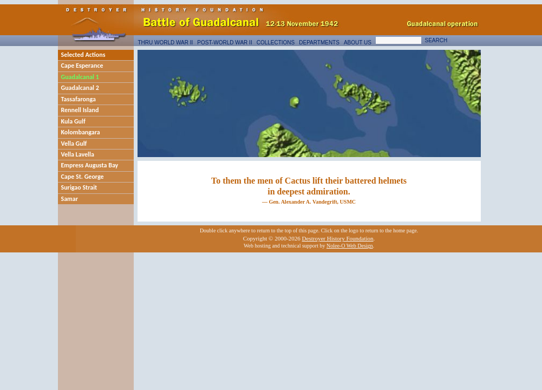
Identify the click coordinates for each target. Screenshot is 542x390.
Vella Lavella (77, 154)
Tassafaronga (78, 99)
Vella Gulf (74, 143)
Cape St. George (82, 176)
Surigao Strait (79, 187)
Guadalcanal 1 (80, 77)
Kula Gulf (73, 121)
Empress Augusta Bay (90, 165)
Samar (70, 199)
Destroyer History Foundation (338, 238)
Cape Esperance (82, 65)
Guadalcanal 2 (80, 88)
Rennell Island (80, 110)
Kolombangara (80, 132)
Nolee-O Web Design (349, 246)
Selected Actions (83, 54)
